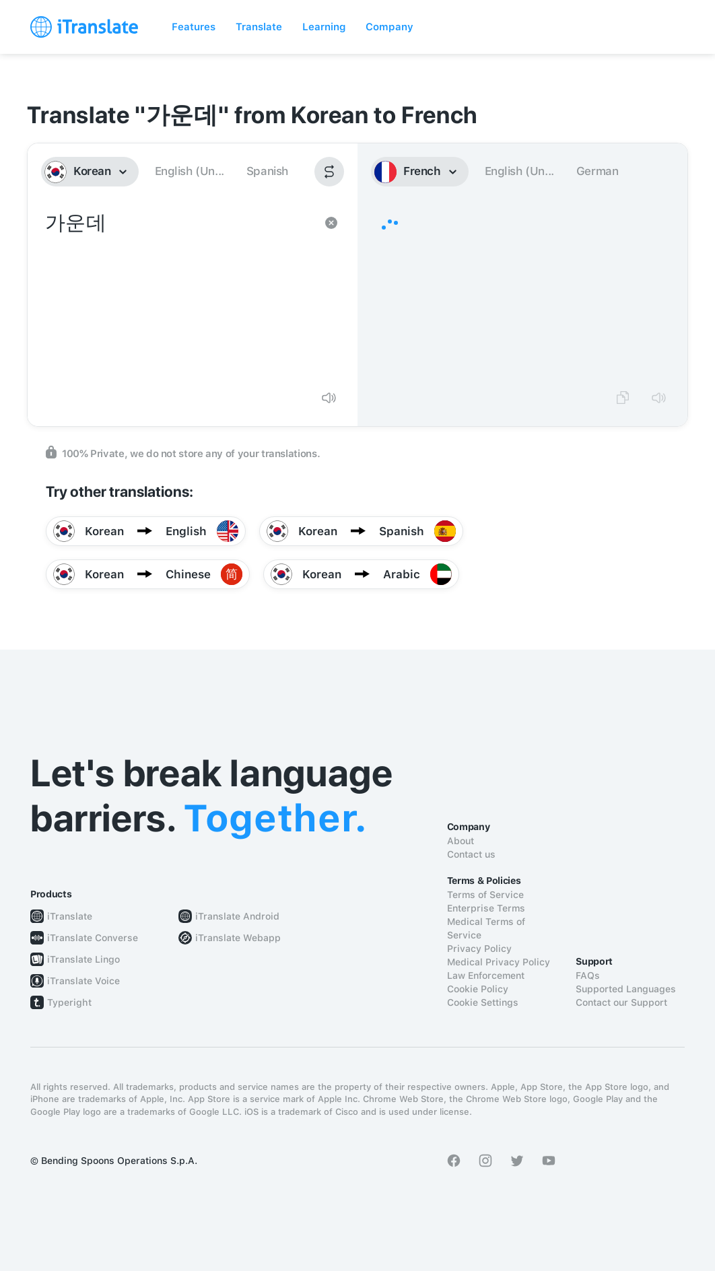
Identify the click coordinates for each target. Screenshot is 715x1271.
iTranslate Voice (83, 980)
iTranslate (69, 916)
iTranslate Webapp (238, 937)
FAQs (588, 975)
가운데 (179, 293)
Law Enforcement (485, 975)
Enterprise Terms (486, 908)
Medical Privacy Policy (498, 962)
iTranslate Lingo (83, 959)
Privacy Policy (479, 948)
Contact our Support (621, 1002)
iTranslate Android (237, 916)
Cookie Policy (477, 989)
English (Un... (189, 171)
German (597, 171)
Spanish (267, 171)
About (460, 840)
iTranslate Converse (92, 937)
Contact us (471, 854)
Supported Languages (626, 989)
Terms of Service (485, 894)
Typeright (69, 1002)
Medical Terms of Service (486, 928)
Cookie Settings (482, 1002)
